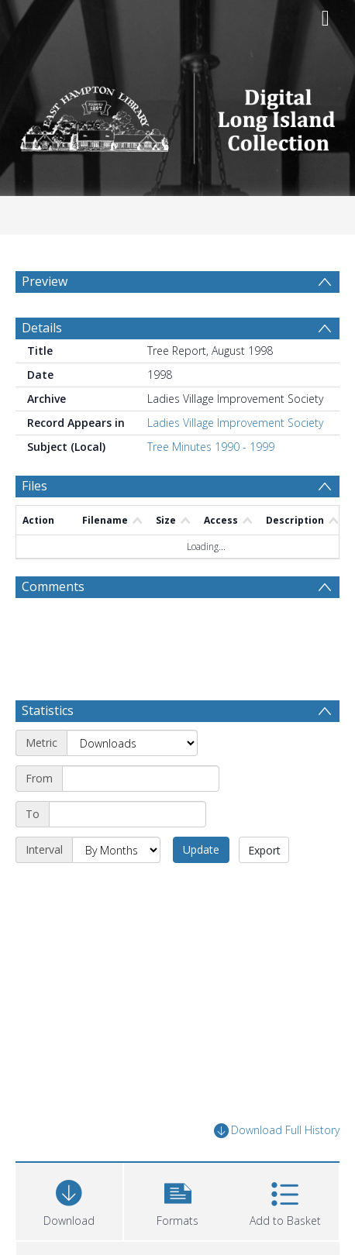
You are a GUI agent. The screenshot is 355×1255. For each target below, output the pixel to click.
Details (42, 327)
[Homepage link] (178, 114)
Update (201, 849)
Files (34, 485)
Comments (53, 586)
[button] (177, 1199)
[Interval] (116, 850)
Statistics (48, 710)
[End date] (127, 814)
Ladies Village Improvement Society (235, 422)
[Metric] (132, 743)
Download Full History (276, 1131)
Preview (44, 281)
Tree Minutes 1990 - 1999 (210, 446)
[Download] (69, 1199)
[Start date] (140, 778)
